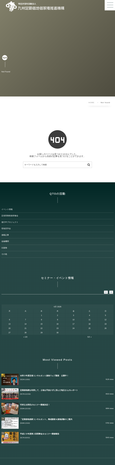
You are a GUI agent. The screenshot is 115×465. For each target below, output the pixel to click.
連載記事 (5, 235)
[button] (110, 5)
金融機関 (5, 241)
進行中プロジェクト (9, 222)
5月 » (89, 337)
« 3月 (26, 337)
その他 (4, 254)
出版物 (4, 248)
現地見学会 (6, 229)
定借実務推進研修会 (9, 216)
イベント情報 (7, 209)
